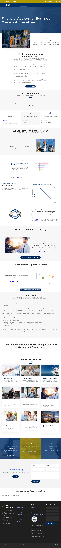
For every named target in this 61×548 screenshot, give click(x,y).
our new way (35, 219)
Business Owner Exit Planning (50, 116)
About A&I (43, 4)
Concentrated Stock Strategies (22, 512)
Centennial (45, 497)
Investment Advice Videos (35, 510)
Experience (10, 116)
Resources (36, 4)
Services (31, 4)
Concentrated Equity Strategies (30, 116)
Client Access (33, 512)
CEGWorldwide (23, 177)
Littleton (35, 497)
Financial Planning (20, 509)
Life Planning (19, 521)
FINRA (31, 546)
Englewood (20, 497)
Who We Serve (23, 4)
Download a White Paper (35, 509)
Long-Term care (19, 517)
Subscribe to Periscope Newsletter (37, 514)
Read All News (30, 349)
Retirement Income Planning (21, 510)
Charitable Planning (20, 514)
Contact (56, 4)
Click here (40, 251)
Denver (15, 497)
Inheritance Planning (20, 516)
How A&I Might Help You (10, 455)
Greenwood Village (27, 497)
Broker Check (38, 546)
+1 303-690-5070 (6, 523)
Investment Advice (20, 507)
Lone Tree (39, 497)
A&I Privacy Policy (18, 544)
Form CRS (50, 4)
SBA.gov (16, 177)
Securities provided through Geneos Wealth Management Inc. (14, 546)
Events (32, 507)
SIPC (34, 546)
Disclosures (25, 544)
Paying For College (20, 519)
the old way (34, 214)
